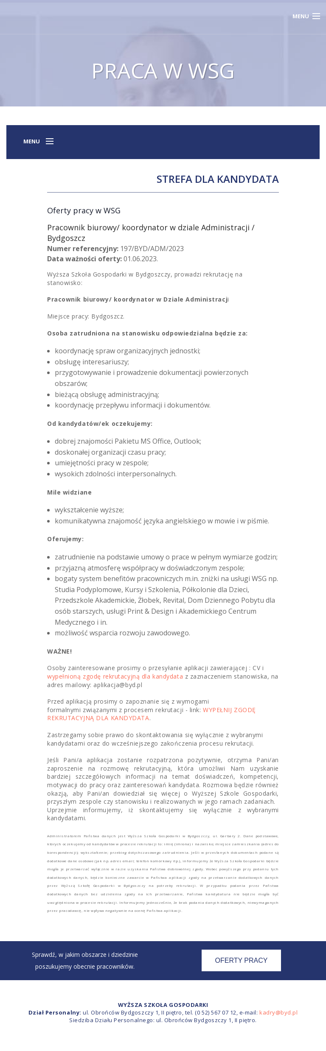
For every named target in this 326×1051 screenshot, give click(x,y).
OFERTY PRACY (241, 960)
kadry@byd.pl (278, 1012)
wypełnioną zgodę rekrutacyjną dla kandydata (115, 676)
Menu (300, 16)
